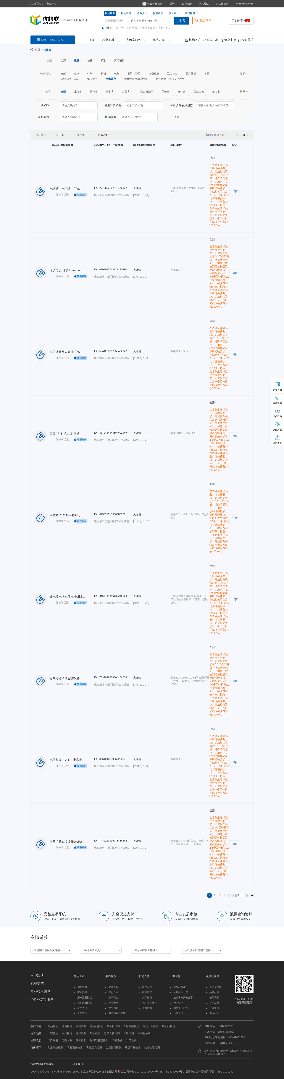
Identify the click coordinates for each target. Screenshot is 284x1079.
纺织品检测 (168, 1026)
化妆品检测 (96, 1026)
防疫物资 (117, 1040)
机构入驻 (193, 39)
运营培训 (147, 1008)
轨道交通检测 (152, 1047)
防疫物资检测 (75, 1047)
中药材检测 (144, 1033)
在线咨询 (277, 386)
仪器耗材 (190, 13)
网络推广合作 (180, 1008)
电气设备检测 (112, 1033)
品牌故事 (214, 992)
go (251, 895)
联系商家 (81, 194)
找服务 (47, 49)
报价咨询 (277, 413)
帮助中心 (52, 3)
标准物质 (158, 13)
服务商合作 (179, 987)
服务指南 (82, 1013)
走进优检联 (215, 987)
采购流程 (113, 987)
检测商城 (110, 39)
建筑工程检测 (150, 1026)
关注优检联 (222, 3)
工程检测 (53, 1033)
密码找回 (82, 992)
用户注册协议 (84, 997)
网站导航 (204, 3)
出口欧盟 (53, 1040)
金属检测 (81, 1026)
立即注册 (37, 975)
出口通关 (131, 1040)
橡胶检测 (81, 1033)
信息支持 (228, 39)
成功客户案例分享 (183, 997)
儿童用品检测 (55, 1047)
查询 (177, 117)
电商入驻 (67, 1040)
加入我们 (214, 1013)
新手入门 (36, 3)
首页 (92, 39)
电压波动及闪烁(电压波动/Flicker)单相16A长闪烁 (82, 351)
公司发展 (214, 1002)
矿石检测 (95, 1033)
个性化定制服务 (42, 1000)
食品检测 (53, 1026)
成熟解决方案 (180, 992)
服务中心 (210, 39)
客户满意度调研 (117, 1013)
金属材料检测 (113, 1047)
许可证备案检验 (99, 1040)
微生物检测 (113, 1026)
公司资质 (214, 997)
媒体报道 (214, 1008)
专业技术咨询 (40, 991)
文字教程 (147, 997)
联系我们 (77, 1063)
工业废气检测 (94, 1047)
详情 (235, 191)
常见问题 (113, 1008)
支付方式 (113, 992)
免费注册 (187, 3)
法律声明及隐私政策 (42, 1063)
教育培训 (174, 13)
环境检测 (67, 1026)
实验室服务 (135, 39)
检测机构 (126, 13)
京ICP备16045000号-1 (171, 1071)
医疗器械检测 (131, 1026)
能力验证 (142, 13)
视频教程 (147, 992)
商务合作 (178, 1013)
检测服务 (110, 13)
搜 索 (181, 20)
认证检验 (81, 1040)
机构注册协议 (84, 1002)
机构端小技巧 (149, 1002)
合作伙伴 (178, 1002)
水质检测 (67, 1033)
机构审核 (147, 987)
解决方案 (161, 39)
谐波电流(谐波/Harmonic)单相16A (72, 270)
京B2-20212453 (226, 1071)
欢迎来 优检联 (152, 3)
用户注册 (82, 987)
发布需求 (246, 39)
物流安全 (113, 1002)
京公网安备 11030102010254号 (139, 1071)
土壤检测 (128, 1033)
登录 (172, 3)
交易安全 (113, 997)
